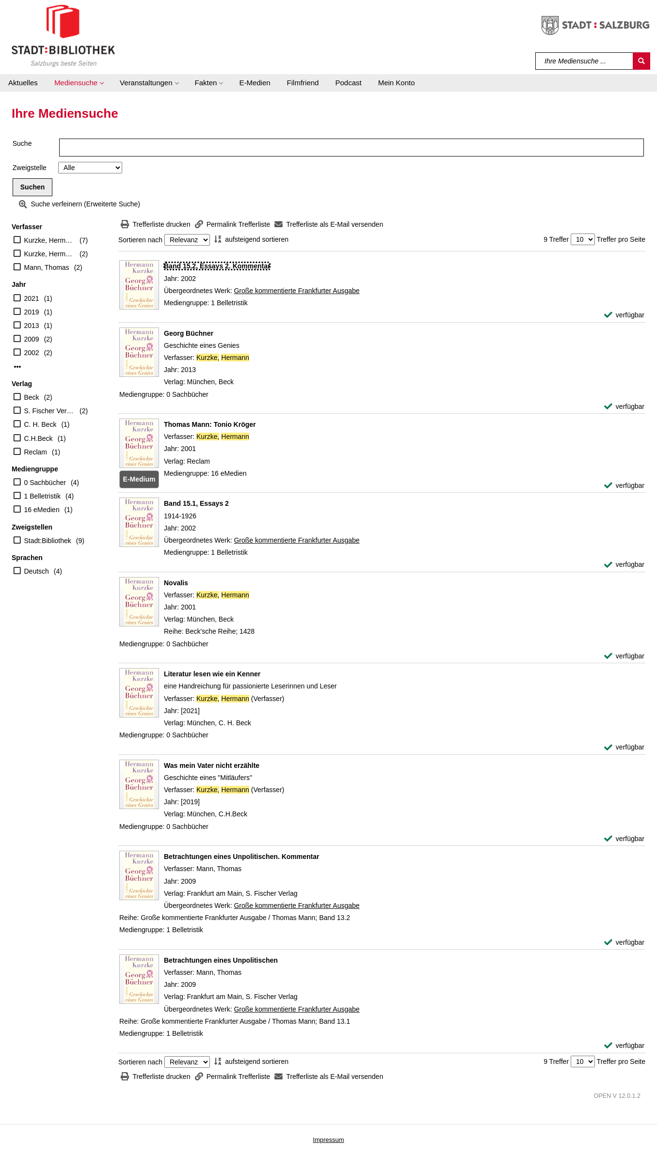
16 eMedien (42, 510)
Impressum (328, 1139)
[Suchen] (641, 61)
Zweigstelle (30, 168)
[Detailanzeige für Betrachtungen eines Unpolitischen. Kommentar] (242, 856)
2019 (31, 312)
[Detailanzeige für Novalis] (176, 583)
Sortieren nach (140, 240)
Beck (31, 397)
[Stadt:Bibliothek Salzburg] (63, 35)
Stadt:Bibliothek (47, 541)
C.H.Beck (38, 438)
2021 (31, 298)
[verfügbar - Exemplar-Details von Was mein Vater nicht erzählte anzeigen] (624, 839)
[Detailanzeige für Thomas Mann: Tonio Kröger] (210, 424)
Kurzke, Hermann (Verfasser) (49, 254)
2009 (31, 339)
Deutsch (36, 571)
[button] (79, 83)
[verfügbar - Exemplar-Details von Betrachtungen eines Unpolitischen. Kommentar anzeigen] (624, 942)
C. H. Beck (40, 424)
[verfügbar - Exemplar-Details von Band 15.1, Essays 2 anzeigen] (624, 565)
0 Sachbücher (45, 482)
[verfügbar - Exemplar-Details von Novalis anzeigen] (624, 656)
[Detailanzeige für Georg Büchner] (188, 333)
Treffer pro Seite (621, 239)
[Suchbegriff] (584, 61)
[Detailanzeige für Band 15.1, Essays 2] (196, 503)
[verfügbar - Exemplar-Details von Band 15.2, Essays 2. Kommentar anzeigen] (624, 315)
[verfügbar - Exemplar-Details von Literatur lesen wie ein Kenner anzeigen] (624, 747)
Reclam (35, 452)
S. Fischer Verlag (49, 411)
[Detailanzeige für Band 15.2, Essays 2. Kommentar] (217, 266)
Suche (22, 143)
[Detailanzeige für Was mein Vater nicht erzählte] (211, 765)
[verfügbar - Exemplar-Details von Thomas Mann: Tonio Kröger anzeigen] (624, 486)
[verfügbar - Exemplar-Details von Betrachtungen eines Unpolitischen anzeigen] (624, 1046)
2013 (31, 325)
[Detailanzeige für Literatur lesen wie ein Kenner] (212, 674)
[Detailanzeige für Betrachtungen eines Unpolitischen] (221, 960)
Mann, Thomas (46, 267)
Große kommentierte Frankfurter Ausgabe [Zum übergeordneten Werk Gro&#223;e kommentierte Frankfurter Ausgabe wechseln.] (296, 291)
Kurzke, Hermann (49, 240)
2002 (31, 353)
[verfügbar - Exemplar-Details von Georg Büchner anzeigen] (624, 407)
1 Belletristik (42, 496)
